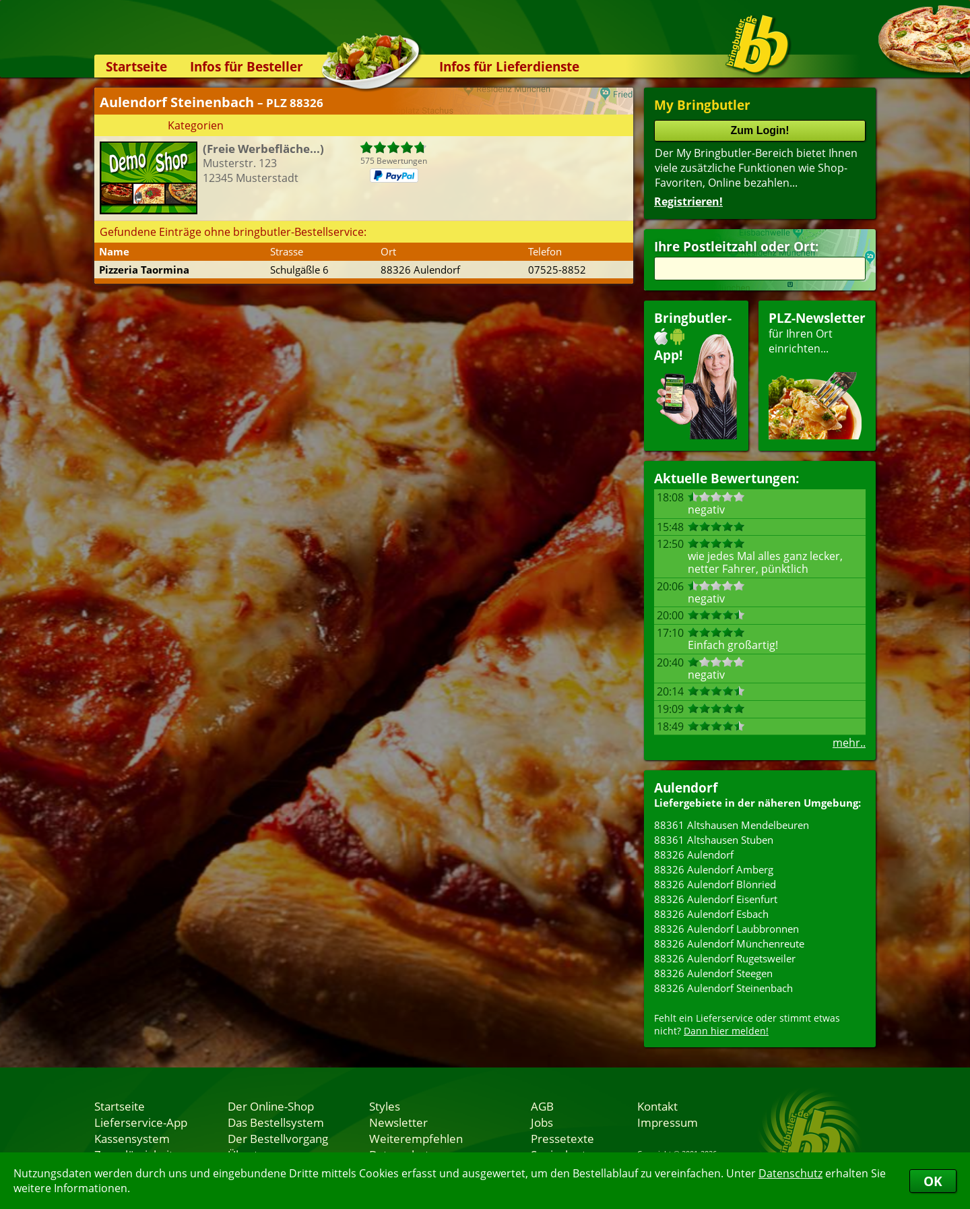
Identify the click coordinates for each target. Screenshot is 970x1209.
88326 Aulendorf (694, 854)
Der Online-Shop (271, 1106)
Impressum (667, 1122)
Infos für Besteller (246, 66)
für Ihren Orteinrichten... (817, 374)
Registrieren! (688, 201)
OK (933, 1181)
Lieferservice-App (140, 1122)
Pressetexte (562, 1138)
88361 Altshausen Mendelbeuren (731, 825)
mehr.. (849, 742)
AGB (542, 1106)
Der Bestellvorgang (278, 1138)
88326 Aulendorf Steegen (713, 973)
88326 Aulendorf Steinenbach (723, 988)
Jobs (542, 1122)
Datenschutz (790, 1173)
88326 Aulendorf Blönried (715, 884)
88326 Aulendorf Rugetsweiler (725, 958)
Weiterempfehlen (416, 1138)
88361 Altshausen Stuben (713, 839)
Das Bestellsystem (276, 1122)
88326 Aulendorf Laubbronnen (726, 928)
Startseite (136, 66)
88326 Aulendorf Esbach (711, 914)
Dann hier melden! (726, 1030)
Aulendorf (685, 787)
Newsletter (398, 1122)
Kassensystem (132, 1138)
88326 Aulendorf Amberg (713, 869)
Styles (384, 1106)
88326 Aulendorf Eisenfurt (715, 899)
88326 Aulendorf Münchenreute (729, 943)
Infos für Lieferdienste (509, 66)
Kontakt (657, 1106)
